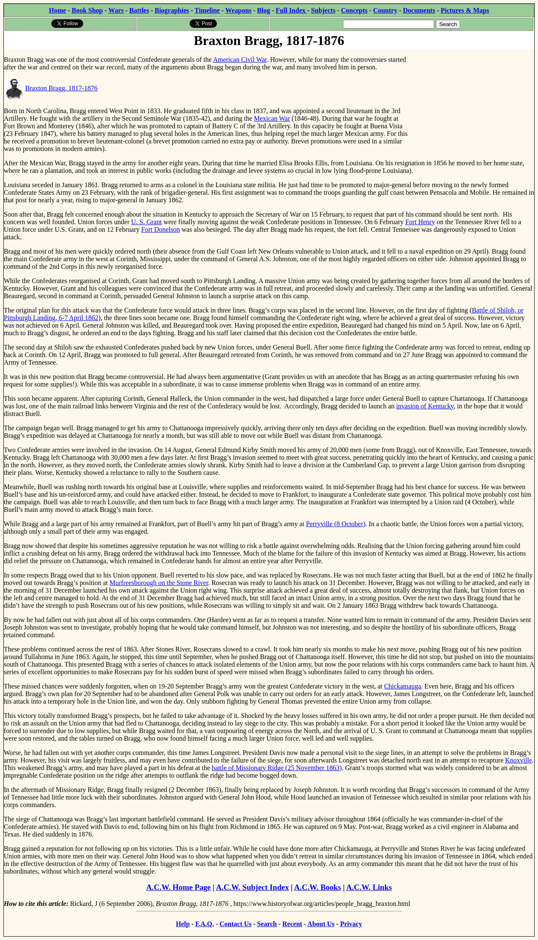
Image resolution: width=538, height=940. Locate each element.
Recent (292, 923)
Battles (139, 10)
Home (57, 10)
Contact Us (235, 923)
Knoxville (518, 760)
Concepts (354, 10)
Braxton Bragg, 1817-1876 (51, 88)
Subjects (323, 10)
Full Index (291, 10)
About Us (320, 923)
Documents (419, 10)
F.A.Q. (204, 923)
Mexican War (272, 118)
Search (267, 923)
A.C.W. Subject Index (252, 887)
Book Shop (87, 10)
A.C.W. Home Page (178, 887)
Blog (263, 10)
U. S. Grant (146, 221)
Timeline (207, 10)
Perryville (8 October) (335, 523)
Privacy (351, 923)
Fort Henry (420, 221)
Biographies (172, 10)
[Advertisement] (471, 102)
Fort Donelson (160, 229)
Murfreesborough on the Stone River (159, 582)
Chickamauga (402, 686)
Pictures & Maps (465, 10)
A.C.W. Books (317, 887)
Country (385, 10)
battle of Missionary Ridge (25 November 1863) (277, 767)
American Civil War (240, 59)
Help (183, 923)
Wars (116, 10)
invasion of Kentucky (425, 406)
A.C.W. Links (369, 887)
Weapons (238, 10)
